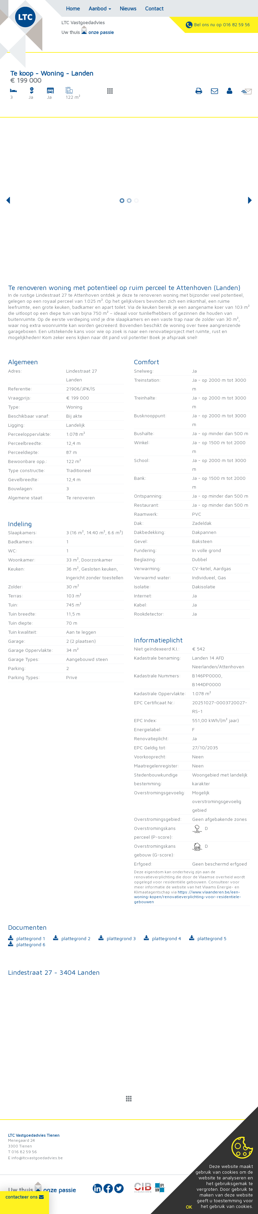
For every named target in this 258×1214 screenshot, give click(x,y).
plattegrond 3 (121, 938)
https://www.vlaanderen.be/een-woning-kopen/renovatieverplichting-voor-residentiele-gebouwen (187, 897)
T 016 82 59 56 (22, 1151)
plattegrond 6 (30, 944)
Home (73, 8)
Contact (154, 8)
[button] (110, 91)
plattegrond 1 (30, 938)
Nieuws (128, 8)
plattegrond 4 (166, 938)
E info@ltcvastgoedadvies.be (35, 1158)
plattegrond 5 (212, 938)
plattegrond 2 (75, 938)
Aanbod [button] (100, 8)
